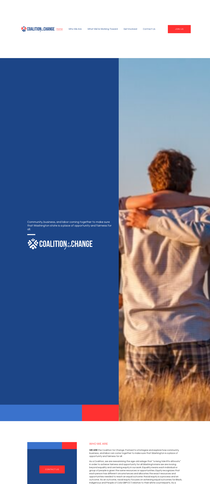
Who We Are (75, 29)
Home (59, 29)
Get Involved (130, 29)
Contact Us (149, 29)
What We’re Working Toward (103, 29)
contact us (52, 469)
